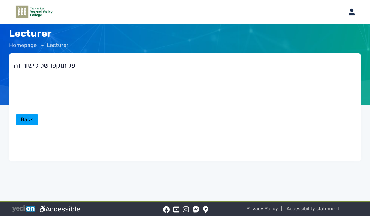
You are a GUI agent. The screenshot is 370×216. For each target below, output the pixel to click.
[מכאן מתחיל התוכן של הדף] (185, 101)
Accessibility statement (316, 209)
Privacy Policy (266, 209)
